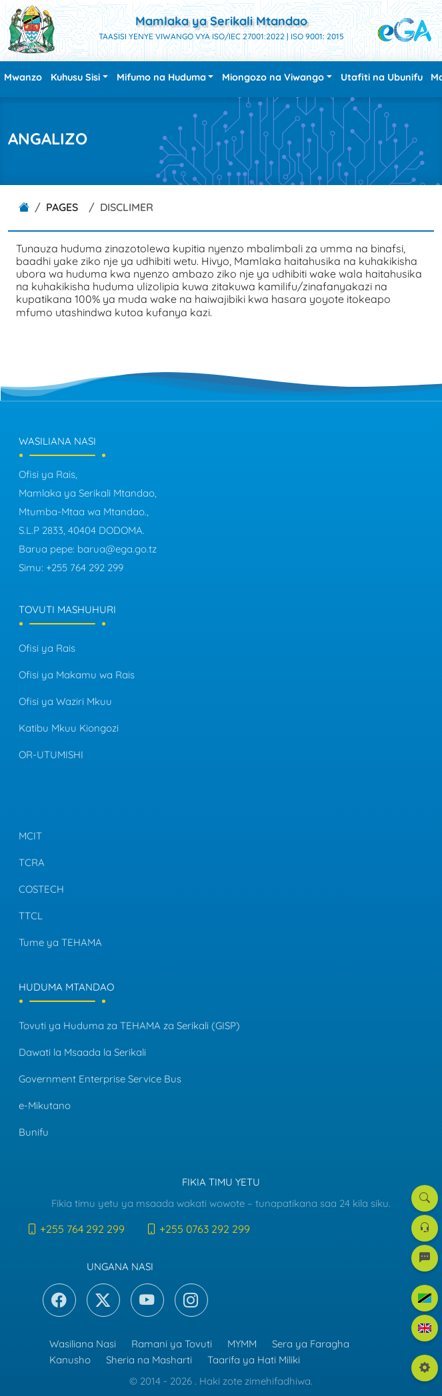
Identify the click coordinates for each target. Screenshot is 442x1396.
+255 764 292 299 (76, 1229)
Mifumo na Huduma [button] (161, 77)
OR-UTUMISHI (51, 754)
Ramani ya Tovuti (171, 1343)
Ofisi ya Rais (47, 648)
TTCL (31, 915)
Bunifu (34, 1132)
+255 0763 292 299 (198, 1229)
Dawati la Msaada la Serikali (82, 1052)
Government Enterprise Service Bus (100, 1078)
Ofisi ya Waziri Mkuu (65, 701)
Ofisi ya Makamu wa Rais (77, 674)
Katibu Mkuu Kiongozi (69, 728)
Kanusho (70, 1359)
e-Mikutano (45, 1105)
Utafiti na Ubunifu (382, 77)
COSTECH (41, 889)
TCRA (32, 862)
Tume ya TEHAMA (60, 942)
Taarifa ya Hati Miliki (253, 1359)
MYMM (242, 1343)
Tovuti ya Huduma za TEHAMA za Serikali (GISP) (129, 1025)
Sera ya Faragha (310, 1343)
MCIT (30, 835)
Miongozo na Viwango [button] (273, 77)
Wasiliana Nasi (82, 1343)
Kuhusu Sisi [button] (75, 77)
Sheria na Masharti (149, 1359)
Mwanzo (23, 77)
